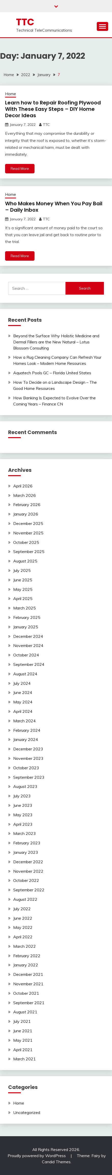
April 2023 (23, 824)
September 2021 (28, 1002)
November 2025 (28, 532)
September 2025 (28, 551)
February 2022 (26, 955)
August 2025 (25, 560)
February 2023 (26, 842)
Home (10, 93)
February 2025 (26, 617)
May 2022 (23, 927)
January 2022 (25, 964)
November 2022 (28, 871)
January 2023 (25, 852)
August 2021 (25, 1011)
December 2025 (28, 523)
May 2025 (23, 589)
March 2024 (24, 720)
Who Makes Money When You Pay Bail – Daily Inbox (53, 206)
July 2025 (22, 570)
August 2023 (25, 786)
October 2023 (26, 767)
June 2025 (22, 579)
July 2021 (22, 1021)
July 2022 (22, 908)
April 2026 (23, 485)
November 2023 (28, 758)
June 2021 (22, 1030)
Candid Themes (56, 1161)
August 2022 (25, 899)
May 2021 (23, 1040)
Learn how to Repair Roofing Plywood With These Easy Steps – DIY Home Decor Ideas (53, 109)
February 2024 (26, 730)
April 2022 (23, 936)
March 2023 (24, 833)
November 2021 (28, 983)
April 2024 (23, 711)
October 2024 (26, 654)
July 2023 (22, 795)
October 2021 (26, 993)
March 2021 (24, 1058)
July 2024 (22, 683)
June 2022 (22, 918)
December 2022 (28, 861)
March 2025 (24, 607)
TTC (25, 22)
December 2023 (28, 748)
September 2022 (28, 889)
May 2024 (23, 701)
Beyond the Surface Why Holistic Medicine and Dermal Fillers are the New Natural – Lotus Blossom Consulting (56, 342)
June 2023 (22, 805)
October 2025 (26, 542)
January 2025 (25, 626)
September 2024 (28, 664)
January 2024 (25, 739)
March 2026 (24, 495)
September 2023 (28, 777)
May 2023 (23, 814)
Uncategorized (26, 1112)
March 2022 (24, 946)
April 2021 (23, 1049)
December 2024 (28, 636)
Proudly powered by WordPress (37, 1155)
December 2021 (28, 974)
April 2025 (23, 598)
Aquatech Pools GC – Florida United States (52, 372)
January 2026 (25, 514)
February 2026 (26, 504)
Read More (20, 168)
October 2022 (26, 880)
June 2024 (22, 692)
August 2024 (25, 673)
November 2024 (28, 645)
